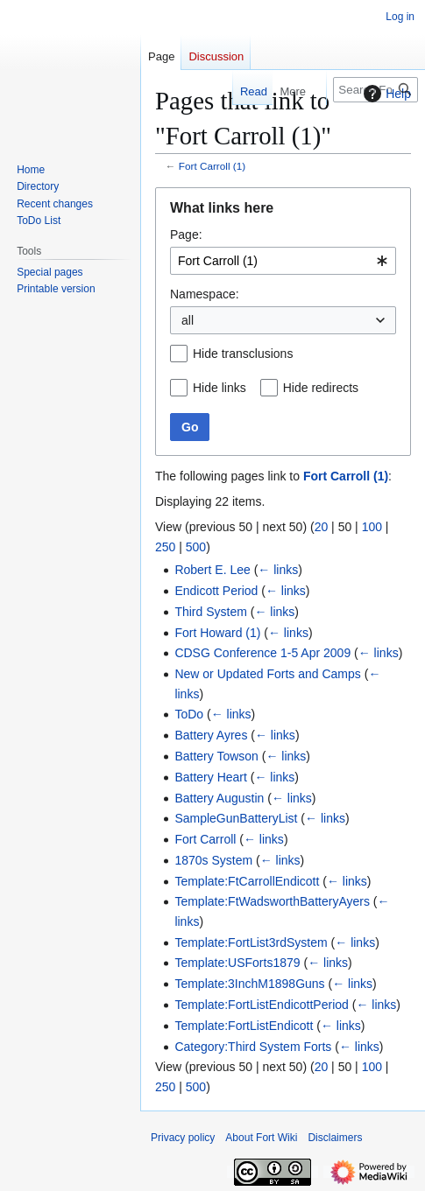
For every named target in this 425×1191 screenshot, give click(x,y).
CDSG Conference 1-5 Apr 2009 (262, 653)
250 (165, 547)
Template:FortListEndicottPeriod (261, 1005)
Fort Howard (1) (217, 633)
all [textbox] (187, 320)
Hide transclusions (243, 354)
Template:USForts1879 (237, 963)
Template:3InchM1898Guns (249, 984)
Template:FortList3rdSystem (250, 942)
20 (322, 527)
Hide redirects (320, 388)
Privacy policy (183, 1137)
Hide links (219, 388)
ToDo (188, 714)
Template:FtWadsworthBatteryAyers (272, 901)
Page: (186, 235)
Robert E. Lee (212, 570)
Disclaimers (335, 1137)
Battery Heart (210, 777)
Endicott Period (216, 591)
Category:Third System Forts (252, 1047)
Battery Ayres (210, 735)
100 (372, 527)
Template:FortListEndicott (243, 1026)
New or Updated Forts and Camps (267, 674)
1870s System (213, 860)
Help (385, 93)
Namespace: (204, 294)
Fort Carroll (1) (212, 166)
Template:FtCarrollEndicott (246, 881)
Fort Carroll (205, 839)
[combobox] (283, 261)
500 (196, 547)
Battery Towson (216, 756)
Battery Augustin (219, 798)
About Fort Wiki (261, 1137)
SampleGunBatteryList (235, 818)
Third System (210, 612)
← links (278, 570)
